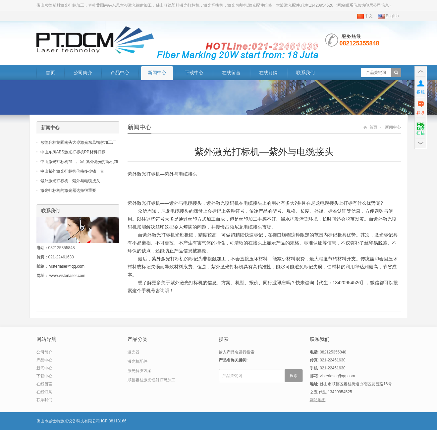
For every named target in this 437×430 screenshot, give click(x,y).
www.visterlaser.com (67, 275)
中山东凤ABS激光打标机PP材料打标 (72, 152)
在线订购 (268, 72)
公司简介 (83, 72)
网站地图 (318, 400)
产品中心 (120, 72)
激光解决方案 (139, 370)
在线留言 (231, 72)
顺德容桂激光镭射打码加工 (151, 380)
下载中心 (194, 72)
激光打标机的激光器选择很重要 (68, 190)
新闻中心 (157, 72)
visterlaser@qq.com (66, 266)
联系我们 (305, 72)
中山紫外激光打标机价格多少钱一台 (72, 171)
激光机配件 (137, 361)
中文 (365, 16)
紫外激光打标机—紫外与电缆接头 (70, 181)
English (388, 16)
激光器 (133, 352)
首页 (50, 72)
